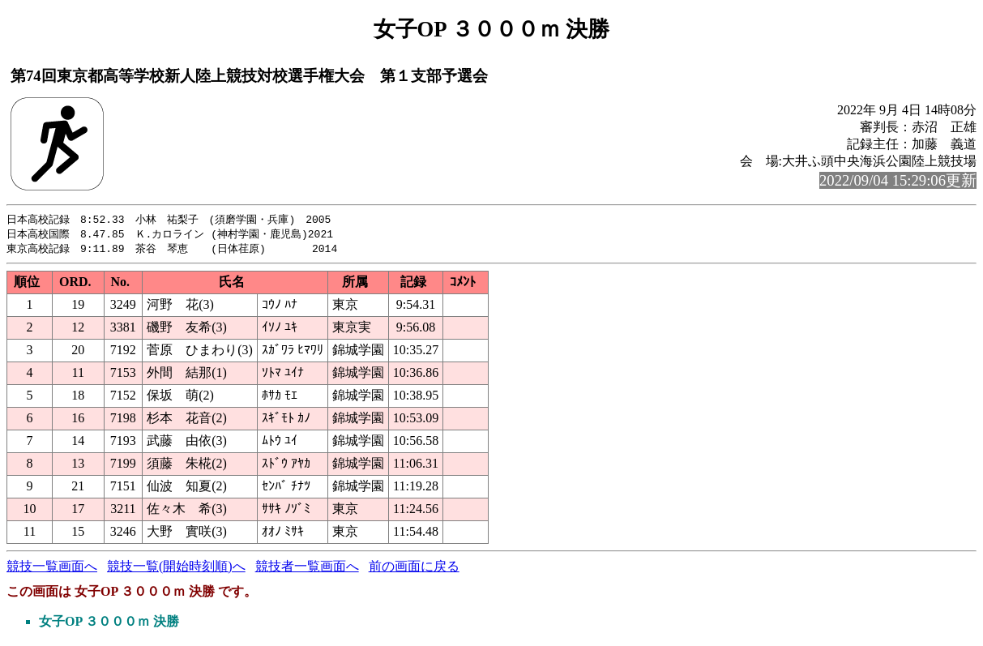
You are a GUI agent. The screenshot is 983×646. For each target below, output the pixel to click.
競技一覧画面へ (51, 568)
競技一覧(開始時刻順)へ (176, 568)
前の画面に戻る (414, 568)
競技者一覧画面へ (307, 568)
